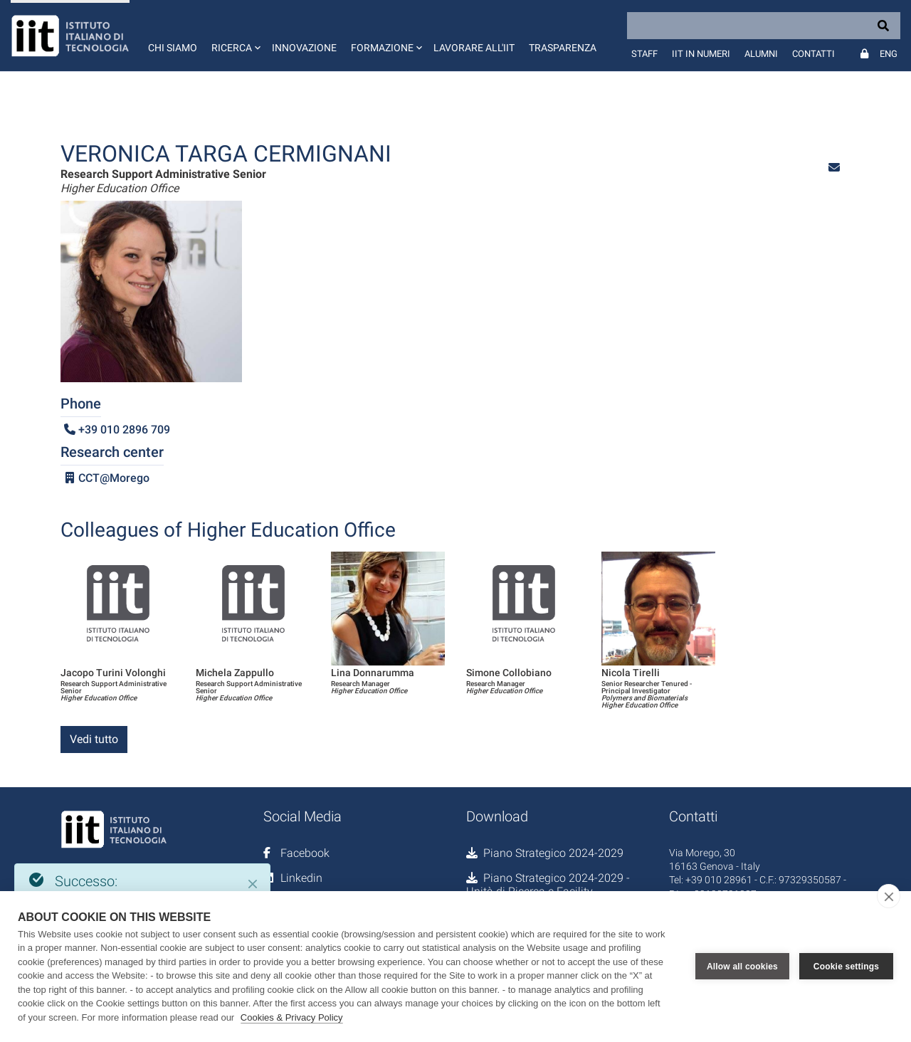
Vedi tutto (94, 739)
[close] (888, 896)
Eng (888, 53)
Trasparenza (562, 47)
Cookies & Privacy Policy (292, 1017)
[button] (234, 35)
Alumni (761, 53)
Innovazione (304, 47)
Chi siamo (172, 47)
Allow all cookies (742, 967)
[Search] (763, 25)
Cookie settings (846, 967)
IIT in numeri (701, 53)
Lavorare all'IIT (474, 47)
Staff (644, 53)
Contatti (813, 53)
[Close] (252, 884)
